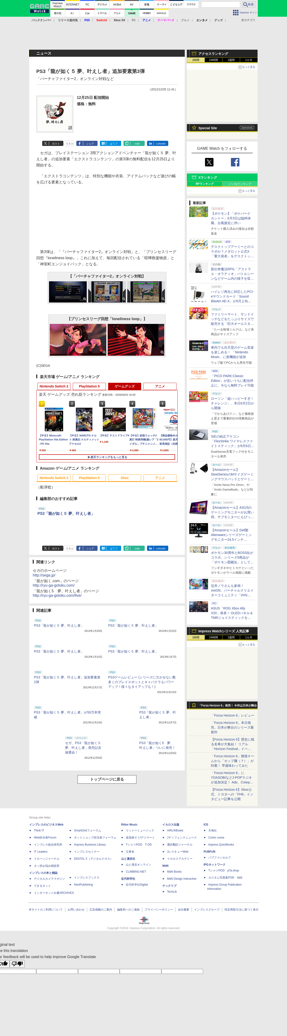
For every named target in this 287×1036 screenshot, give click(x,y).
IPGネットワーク (215, 864)
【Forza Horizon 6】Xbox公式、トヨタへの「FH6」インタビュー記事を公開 (232, 794)
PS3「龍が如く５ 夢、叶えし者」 (66, 514)
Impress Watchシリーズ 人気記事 (223, 631)
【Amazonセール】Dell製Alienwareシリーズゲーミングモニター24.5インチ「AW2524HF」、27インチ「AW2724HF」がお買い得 (231, 539)
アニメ (160, 386)
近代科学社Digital (137, 884)
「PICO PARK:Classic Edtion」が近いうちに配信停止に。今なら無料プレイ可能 (232, 380)
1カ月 (249, 60)
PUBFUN (209, 851)
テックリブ (169, 885)
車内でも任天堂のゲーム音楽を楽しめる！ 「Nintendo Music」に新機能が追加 (232, 352)
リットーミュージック (140, 830)
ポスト (56, 143)
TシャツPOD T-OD (139, 844)
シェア (90, 143)
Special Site (207, 128)
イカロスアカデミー (180, 858)
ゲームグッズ (125, 386)
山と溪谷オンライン (138, 864)
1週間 (231, 60)
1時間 (196, 60)
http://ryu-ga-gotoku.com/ (54, 585)
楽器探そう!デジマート (140, 837)
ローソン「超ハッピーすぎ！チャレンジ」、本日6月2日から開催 (232, 403)
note (137, 143)
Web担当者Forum (45, 837)
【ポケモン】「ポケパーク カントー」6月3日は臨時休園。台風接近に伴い (231, 218)
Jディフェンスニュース (182, 837)
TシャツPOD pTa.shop (223, 870)
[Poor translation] (17, 964)
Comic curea (216, 837)
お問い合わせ (76, 909)
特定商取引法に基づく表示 (241, 909)
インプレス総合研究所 (48, 844)
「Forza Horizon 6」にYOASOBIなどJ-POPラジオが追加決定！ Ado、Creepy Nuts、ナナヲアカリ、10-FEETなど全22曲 (231, 782)
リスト (70, 143)
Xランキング (207, 177)
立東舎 (130, 851)
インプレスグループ (207, 909)
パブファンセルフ (219, 857)
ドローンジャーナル (46, 858)
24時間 (213, 60)
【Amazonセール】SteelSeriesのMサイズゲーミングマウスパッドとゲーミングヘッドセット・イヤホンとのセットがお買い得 (232, 479)
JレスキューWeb (177, 851)
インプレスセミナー (86, 851)
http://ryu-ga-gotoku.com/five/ (57, 595)
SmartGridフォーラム (87, 830)
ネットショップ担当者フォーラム (95, 837)
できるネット (42, 885)
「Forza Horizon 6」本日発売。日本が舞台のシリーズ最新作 (232, 727)
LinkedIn (161, 143)
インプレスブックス (86, 877)
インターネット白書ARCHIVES (54, 893)
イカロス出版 (170, 824)
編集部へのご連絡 (128, 909)
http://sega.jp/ (44, 575)
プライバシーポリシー (159, 909)
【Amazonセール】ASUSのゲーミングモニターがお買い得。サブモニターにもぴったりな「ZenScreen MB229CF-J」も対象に (232, 517)
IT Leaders (40, 851)
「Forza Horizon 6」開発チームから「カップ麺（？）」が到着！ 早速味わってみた (232, 760)
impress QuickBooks (221, 844)
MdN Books (174, 871)
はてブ (114, 143)
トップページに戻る (107, 779)
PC (134, 20)
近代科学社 (128, 878)
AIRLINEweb (175, 830)
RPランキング (205, 183)
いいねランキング (240, 183)
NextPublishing (83, 884)
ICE (206, 824)
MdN (165, 865)
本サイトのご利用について (46, 909)
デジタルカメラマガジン (49, 878)
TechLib (172, 891)
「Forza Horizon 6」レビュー (232, 715)
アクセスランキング (213, 54)
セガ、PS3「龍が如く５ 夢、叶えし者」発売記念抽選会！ (84, 747)
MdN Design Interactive (182, 878)
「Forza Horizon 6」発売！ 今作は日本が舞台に (227, 706)
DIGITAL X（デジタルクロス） (93, 858)
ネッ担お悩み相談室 (46, 865)
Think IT (39, 830)
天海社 (212, 830)
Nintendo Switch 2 (54, 386)
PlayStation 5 (89, 386)
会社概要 (183, 909)
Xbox (125, 478)
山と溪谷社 (128, 858)
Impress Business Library (90, 844)
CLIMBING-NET (136, 871)
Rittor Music (129, 824)
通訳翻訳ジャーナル (180, 844)
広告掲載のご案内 (101, 909)
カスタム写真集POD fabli (225, 877)
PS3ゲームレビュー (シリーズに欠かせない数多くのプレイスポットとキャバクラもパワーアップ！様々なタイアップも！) (142, 682)
